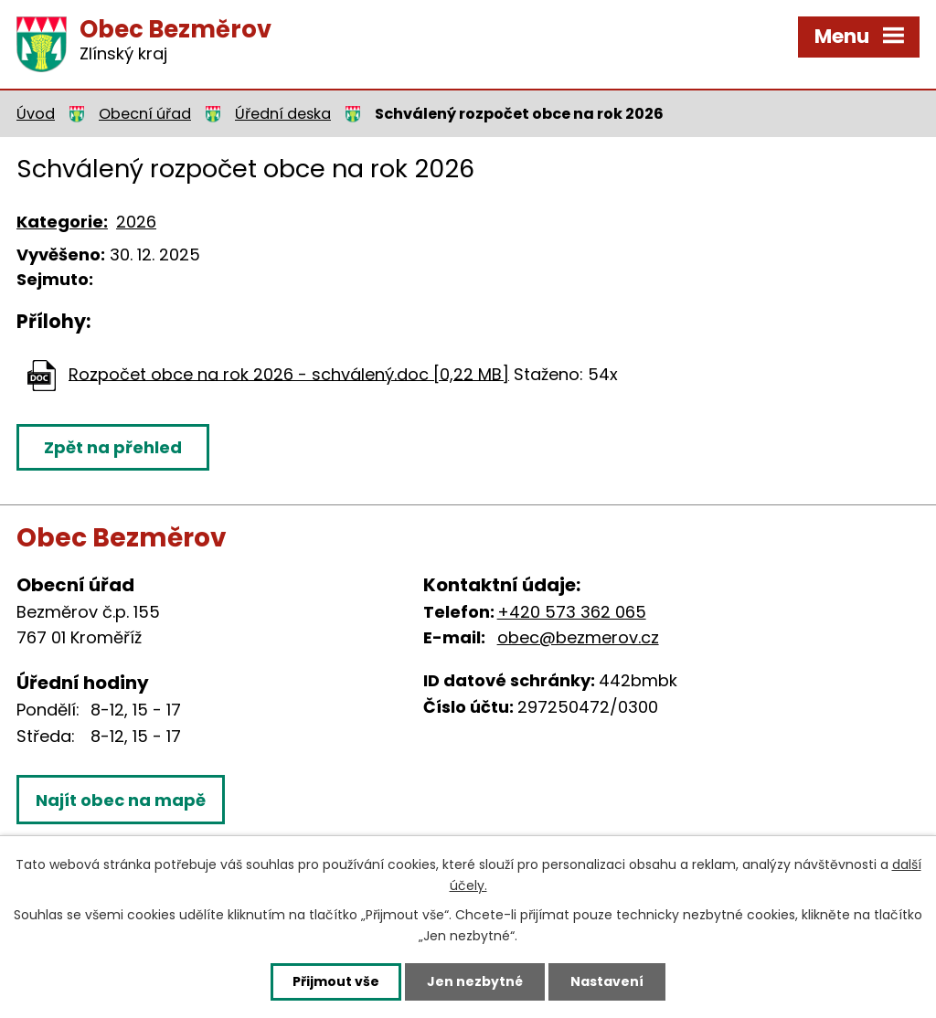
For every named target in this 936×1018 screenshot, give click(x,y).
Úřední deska (283, 113)
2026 (136, 221)
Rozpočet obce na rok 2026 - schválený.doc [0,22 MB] (289, 373)
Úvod (35, 113)
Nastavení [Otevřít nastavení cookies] (607, 981)
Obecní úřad (145, 113)
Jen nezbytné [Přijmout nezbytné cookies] (475, 981)
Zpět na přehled (113, 447)
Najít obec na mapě (121, 800)
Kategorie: (62, 221)
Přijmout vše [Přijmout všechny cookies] (335, 981)
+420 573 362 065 (571, 611)
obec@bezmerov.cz (578, 637)
